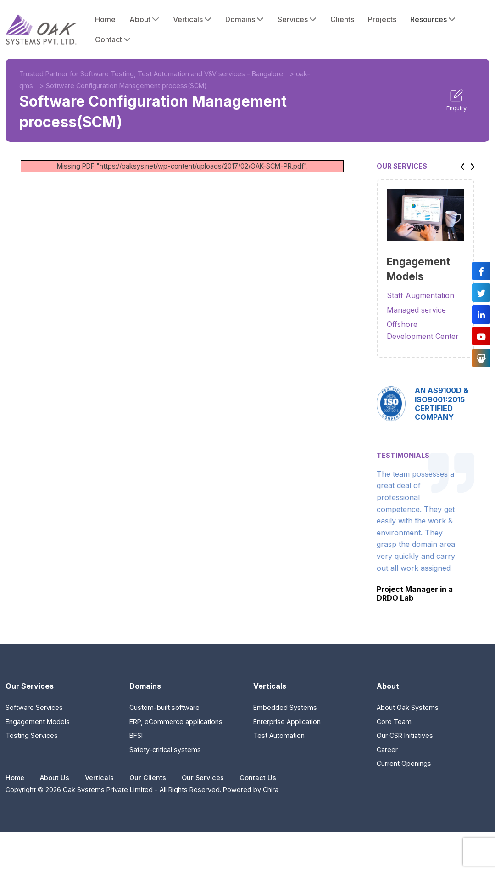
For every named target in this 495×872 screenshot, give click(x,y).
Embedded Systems (285, 707)
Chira (270, 789)
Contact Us (257, 778)
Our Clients (147, 778)
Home (105, 19)
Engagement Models (38, 722)
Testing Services (32, 735)
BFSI (136, 735)
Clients (342, 19)
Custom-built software (164, 707)
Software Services (34, 707)
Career (387, 750)
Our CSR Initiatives (405, 735)
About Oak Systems (408, 707)
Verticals (192, 19)
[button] (460, 166)
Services (297, 19)
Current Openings (404, 763)
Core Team (394, 722)
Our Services (203, 778)
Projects (382, 19)
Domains (244, 19)
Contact (113, 39)
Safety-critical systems (165, 750)
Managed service (416, 310)
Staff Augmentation (420, 295)
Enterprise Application (287, 722)
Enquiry (456, 100)
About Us (54, 778)
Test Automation (279, 735)
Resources (433, 19)
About (144, 19)
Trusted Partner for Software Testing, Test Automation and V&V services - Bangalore (151, 74)
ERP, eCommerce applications (175, 722)
